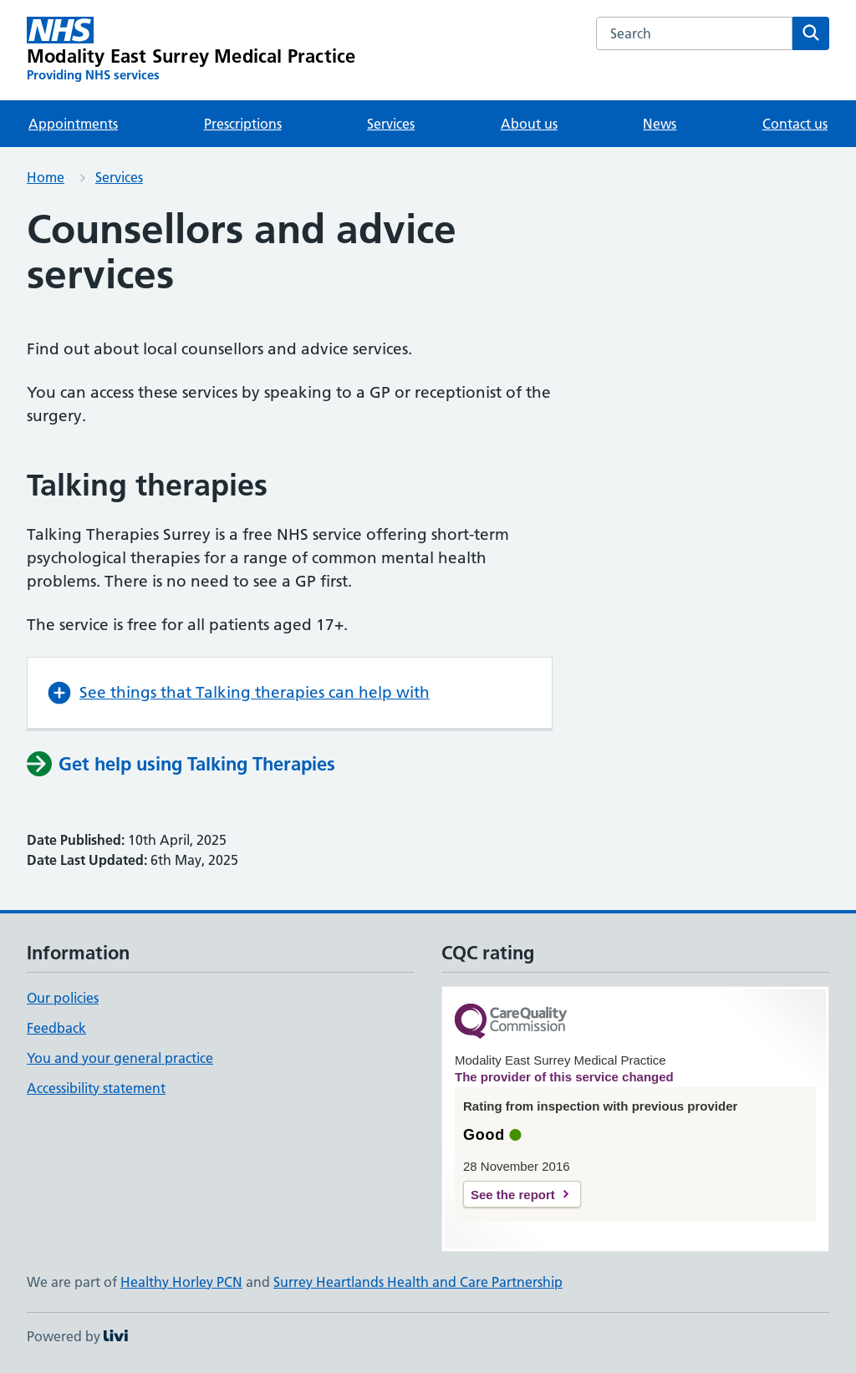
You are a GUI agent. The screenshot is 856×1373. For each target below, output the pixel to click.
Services (391, 123)
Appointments (73, 123)
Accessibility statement (96, 1088)
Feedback (56, 1028)
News (659, 123)
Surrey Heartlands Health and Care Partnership (418, 1282)
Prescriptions (243, 123)
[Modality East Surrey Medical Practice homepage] (191, 50)
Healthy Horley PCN (181, 1282)
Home (45, 177)
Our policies (63, 997)
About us (529, 123)
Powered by (77, 1336)
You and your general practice (120, 1058)
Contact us (795, 123)
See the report (513, 1194)
